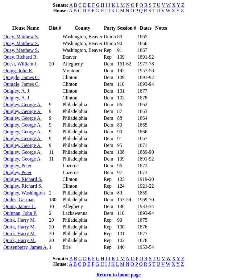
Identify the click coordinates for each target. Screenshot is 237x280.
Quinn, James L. (19, 206)
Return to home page (118, 274)
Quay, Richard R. (20, 57)
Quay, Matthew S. (21, 36)
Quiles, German (19, 199)
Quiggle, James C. (21, 77)
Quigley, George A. (22, 104)
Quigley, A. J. (16, 91)
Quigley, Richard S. (22, 179)
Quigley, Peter (17, 165)
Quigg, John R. (18, 70)
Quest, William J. (20, 63)
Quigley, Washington (24, 192)
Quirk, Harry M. (19, 220)
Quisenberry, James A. (25, 247)
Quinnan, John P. (20, 213)
